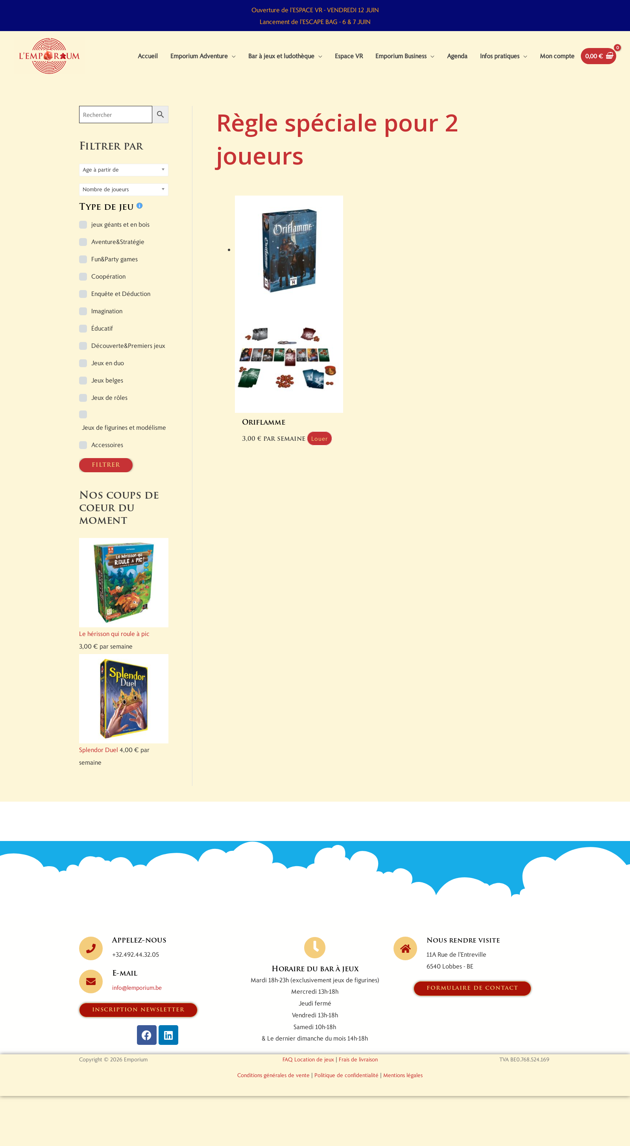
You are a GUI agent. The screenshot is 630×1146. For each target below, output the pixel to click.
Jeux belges (107, 387)
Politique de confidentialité (346, 1083)
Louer (255, 440)
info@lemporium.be (139, 994)
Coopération (108, 283)
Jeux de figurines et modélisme (124, 434)
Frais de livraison (358, 1067)
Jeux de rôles (109, 404)
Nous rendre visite (465, 948)
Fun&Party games (114, 266)
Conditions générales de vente (273, 1083)
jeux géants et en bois (120, 231)
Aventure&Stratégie (117, 248)
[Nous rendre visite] (405, 956)
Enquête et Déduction (120, 300)
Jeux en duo (107, 370)
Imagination (106, 318)
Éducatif (102, 335)
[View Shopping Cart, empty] (597, 59)
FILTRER (106, 472)
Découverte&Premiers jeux (128, 352)
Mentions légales (403, 1083)
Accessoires (107, 452)
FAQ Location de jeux (308, 1067)
